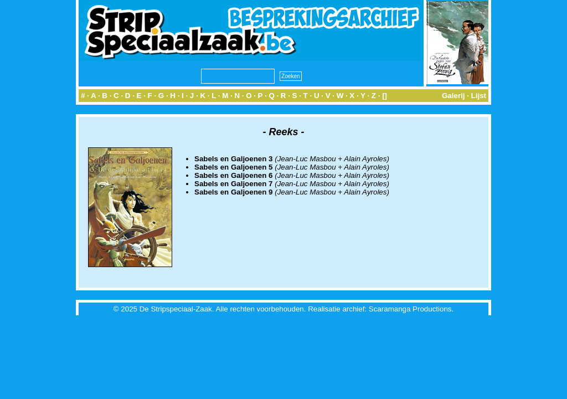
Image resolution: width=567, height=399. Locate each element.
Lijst (478, 95)
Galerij (453, 95)
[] (384, 95)
